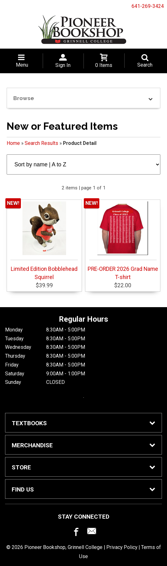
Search (144, 65)
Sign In (63, 65)
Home (13, 143)
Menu (22, 65)
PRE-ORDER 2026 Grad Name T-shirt (123, 240)
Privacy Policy (121, 547)
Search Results (41, 143)
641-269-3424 (148, 6)
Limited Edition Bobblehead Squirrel (44, 240)
